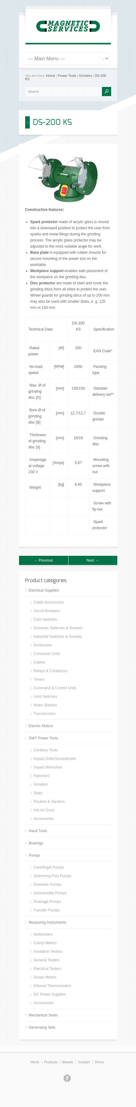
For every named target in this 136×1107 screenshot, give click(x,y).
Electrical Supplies (44, 590)
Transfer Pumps (47, 910)
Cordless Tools (46, 750)
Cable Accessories (49, 602)
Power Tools (67, 75)
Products (50, 1062)
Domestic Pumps (48, 884)
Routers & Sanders (49, 801)
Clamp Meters (45, 943)
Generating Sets (42, 1027)
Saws (38, 793)
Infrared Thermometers (53, 986)
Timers (39, 679)
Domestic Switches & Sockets (58, 628)
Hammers (42, 776)
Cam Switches (45, 619)
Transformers (45, 714)
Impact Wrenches (48, 767)
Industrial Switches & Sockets (58, 636)
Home (50, 75)
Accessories (44, 819)
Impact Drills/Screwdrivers (55, 759)
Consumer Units (47, 654)
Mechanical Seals (43, 1015)
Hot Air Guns (44, 810)
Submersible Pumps (50, 893)
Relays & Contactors (50, 671)
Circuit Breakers (47, 611)
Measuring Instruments (47, 922)
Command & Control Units (55, 688)
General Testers (47, 960)
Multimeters (43, 934)
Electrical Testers (47, 969)
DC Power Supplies (50, 994)
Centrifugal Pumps (49, 867)
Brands (68, 1062)
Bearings (36, 843)
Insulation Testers (48, 951)
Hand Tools (38, 831)
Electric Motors (41, 726)
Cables (39, 662)
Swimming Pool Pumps (53, 876)
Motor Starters (45, 705)
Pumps (34, 855)
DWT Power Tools (43, 738)
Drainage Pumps (47, 901)
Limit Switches (45, 696)
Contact (84, 1062)
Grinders (85, 75)
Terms (99, 1062)
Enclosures (43, 645)
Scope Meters (45, 977)
